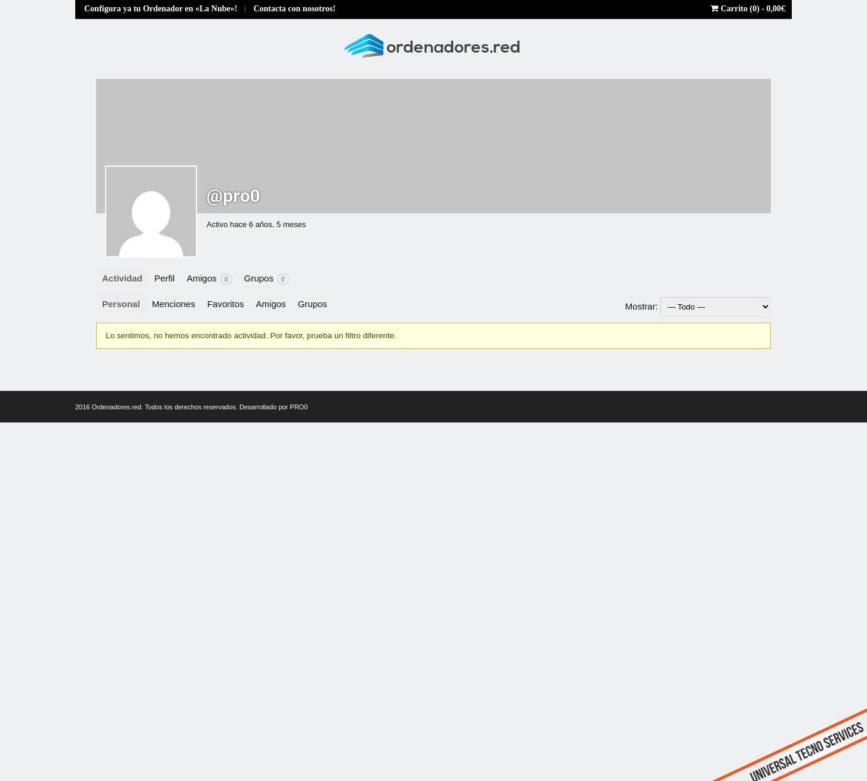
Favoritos (225, 304)
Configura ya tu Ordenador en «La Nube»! (160, 8)
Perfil (165, 278)
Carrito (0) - (748, 8)
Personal (121, 304)
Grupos (266, 279)
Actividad (122, 278)
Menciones (173, 304)
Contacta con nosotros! (294, 8)
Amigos (209, 279)
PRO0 (299, 407)
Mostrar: (641, 306)
